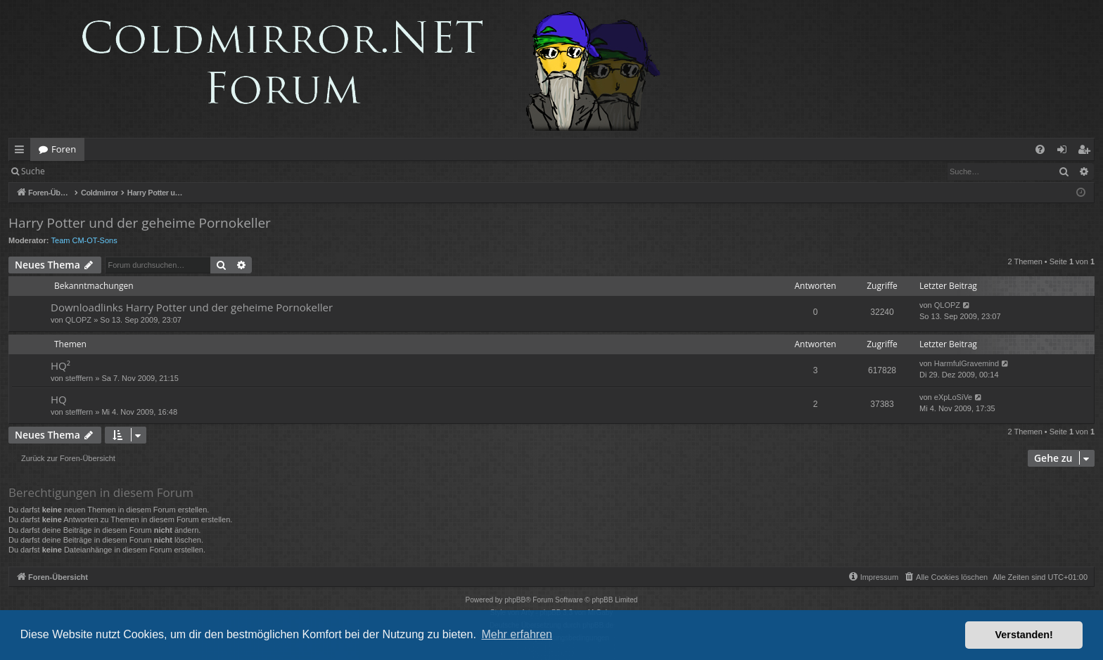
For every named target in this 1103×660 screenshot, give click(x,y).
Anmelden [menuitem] (1066, 152)
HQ (59, 399)
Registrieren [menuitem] (1087, 152)
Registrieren (149, 171)
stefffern (79, 378)
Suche (33, 171)
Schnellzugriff (22, 152)
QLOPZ (78, 320)
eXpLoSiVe (953, 397)
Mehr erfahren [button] (516, 634)
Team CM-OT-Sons (84, 240)
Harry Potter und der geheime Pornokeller (139, 223)
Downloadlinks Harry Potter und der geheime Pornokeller (192, 307)
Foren (63, 149)
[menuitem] (1040, 149)
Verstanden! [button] (1024, 634)
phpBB (514, 600)
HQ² (60, 365)
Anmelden (85, 171)
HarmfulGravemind (966, 363)
